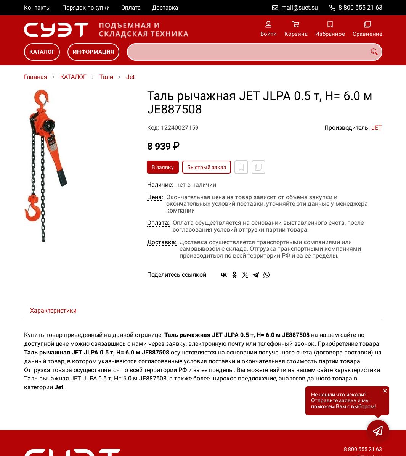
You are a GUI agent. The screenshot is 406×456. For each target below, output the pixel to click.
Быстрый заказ (206, 167)
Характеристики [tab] (53, 310)
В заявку (163, 167)
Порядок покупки (86, 7)
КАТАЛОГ (42, 51)
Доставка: (162, 242)
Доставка (165, 7)
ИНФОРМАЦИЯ (93, 51)
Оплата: (158, 222)
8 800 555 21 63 (360, 7)
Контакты (37, 7)
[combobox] (254, 52)
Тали (106, 77)
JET (376, 127)
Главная (35, 77)
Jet (130, 77)
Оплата (131, 7)
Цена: (155, 197)
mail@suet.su (299, 7)
